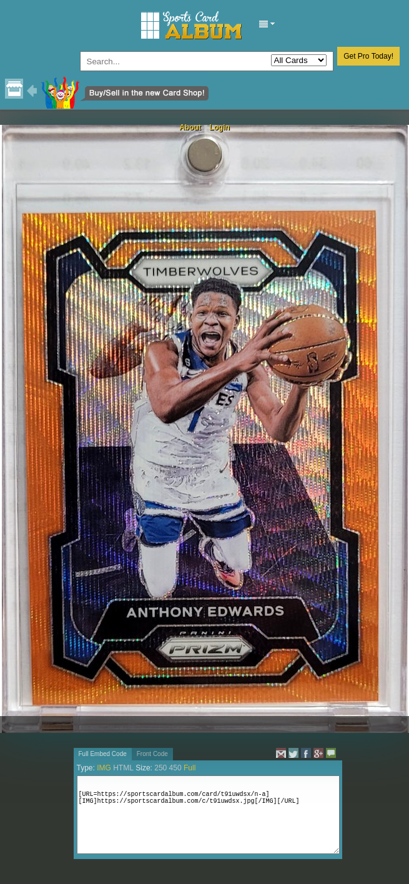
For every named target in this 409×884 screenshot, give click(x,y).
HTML (123, 768)
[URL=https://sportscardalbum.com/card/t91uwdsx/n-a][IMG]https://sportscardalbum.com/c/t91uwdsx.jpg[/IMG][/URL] (208, 814)
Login (219, 127)
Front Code (152, 753)
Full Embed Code (103, 753)
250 (160, 768)
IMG (104, 768)
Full (189, 768)
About (190, 127)
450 (175, 768)
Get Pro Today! (368, 56)
